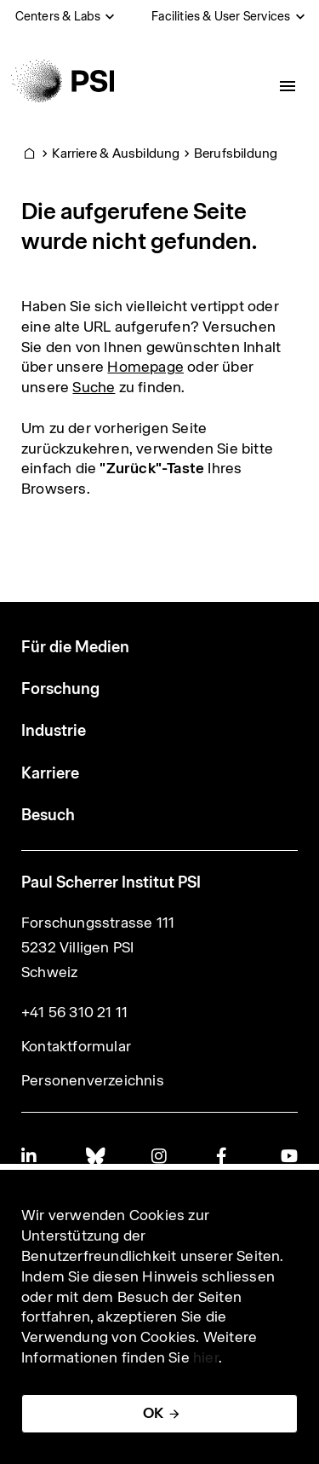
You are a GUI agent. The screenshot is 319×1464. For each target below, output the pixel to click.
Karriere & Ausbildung (115, 153)
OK (153, 1412)
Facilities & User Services (220, 16)
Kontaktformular (76, 1046)
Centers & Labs (58, 16)
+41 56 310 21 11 (74, 1012)
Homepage (145, 366)
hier (206, 1357)
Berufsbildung (236, 153)
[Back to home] (62, 81)
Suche (93, 387)
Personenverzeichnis (92, 1080)
